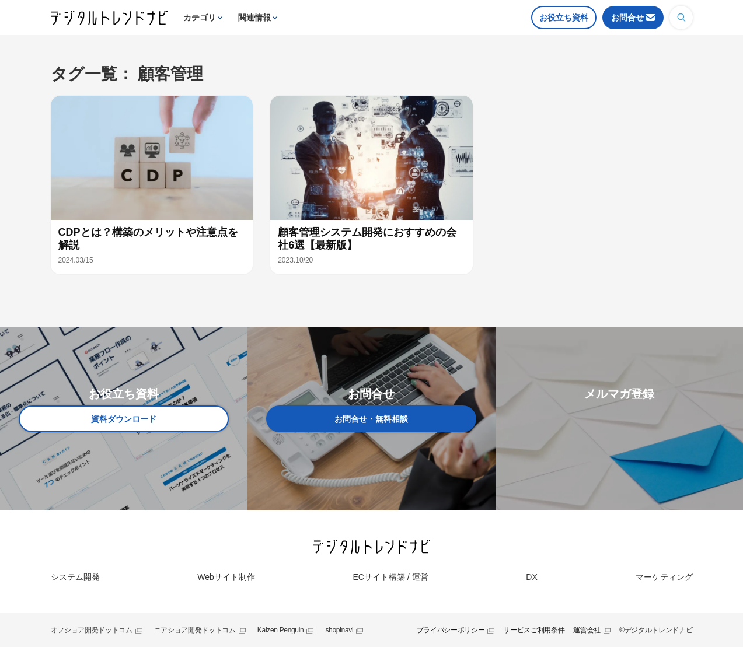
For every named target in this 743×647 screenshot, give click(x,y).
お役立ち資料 (563, 17)
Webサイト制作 (226, 577)
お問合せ (627, 17)
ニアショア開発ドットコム (195, 630)
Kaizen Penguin (280, 630)
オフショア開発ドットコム (91, 630)
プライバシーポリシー (451, 630)
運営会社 (587, 630)
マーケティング (664, 577)
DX (531, 577)
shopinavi (339, 630)
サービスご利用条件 (533, 630)
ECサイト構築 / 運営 (390, 577)
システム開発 (75, 577)
